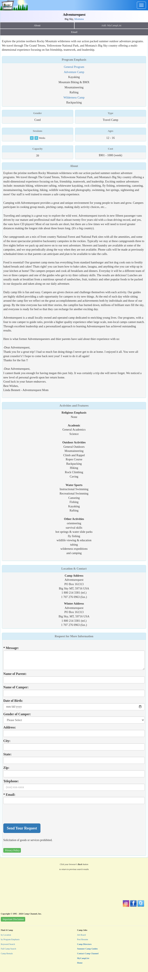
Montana (79, 19)
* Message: (11, 648)
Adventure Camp (74, 72)
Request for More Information (74, 636)
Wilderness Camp (73, 97)
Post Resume (82, 939)
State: (7, 754)
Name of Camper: (16, 687)
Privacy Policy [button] (12, 850)
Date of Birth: (13, 700)
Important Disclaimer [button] (13, 919)
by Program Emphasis (10, 939)
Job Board (81, 935)
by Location (6, 935)
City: (7, 741)
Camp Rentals (7, 953)
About (37, 25)
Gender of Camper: (17, 714)
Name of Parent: (15, 674)
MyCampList (83, 958)
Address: (9, 727)
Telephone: (11, 781)
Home (80, 963)
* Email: (9, 794)
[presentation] (34, 814)
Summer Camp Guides (87, 949)
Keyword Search (8, 944)
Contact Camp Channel (88, 953)
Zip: (6, 767)
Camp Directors (84, 944)
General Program (74, 66)
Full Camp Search (8, 949)
